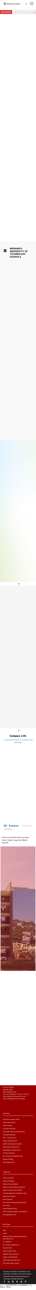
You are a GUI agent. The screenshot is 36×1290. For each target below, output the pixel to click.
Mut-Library (6, 1205)
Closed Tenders (7, 1125)
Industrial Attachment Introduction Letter (15, 1193)
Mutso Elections (7, 1199)
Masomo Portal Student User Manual (14, 1187)
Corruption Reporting (9, 1128)
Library (5, 1233)
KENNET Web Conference (11, 1254)
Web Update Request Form (11, 1147)
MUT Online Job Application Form (13, 1156)
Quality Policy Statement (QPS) (12, 1144)
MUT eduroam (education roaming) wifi (14, 1202)
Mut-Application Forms (9, 1214)
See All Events (8, 829)
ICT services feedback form (11, 1245)
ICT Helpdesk (7, 1242)
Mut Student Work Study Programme (14, 1131)
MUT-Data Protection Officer (11, 1119)
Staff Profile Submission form (11, 1260)
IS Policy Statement (9, 1153)
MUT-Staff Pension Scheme (11, 1263)
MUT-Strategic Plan (8, 1162)
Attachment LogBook (9, 1196)
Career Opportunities (9, 1122)
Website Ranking (8, 1159)
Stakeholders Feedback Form (12, 1150)
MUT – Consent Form (9, 1138)
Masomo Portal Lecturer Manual (12, 1190)
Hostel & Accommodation (10, 1184)
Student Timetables (8, 1181)
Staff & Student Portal (9, 1251)
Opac (4, 1230)
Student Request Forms (10, 1141)
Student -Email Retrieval (10, 1257)
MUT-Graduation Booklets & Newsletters (15, 1211)
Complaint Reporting (9, 1135)
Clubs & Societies (8, 1178)
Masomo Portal (7, 1248)
